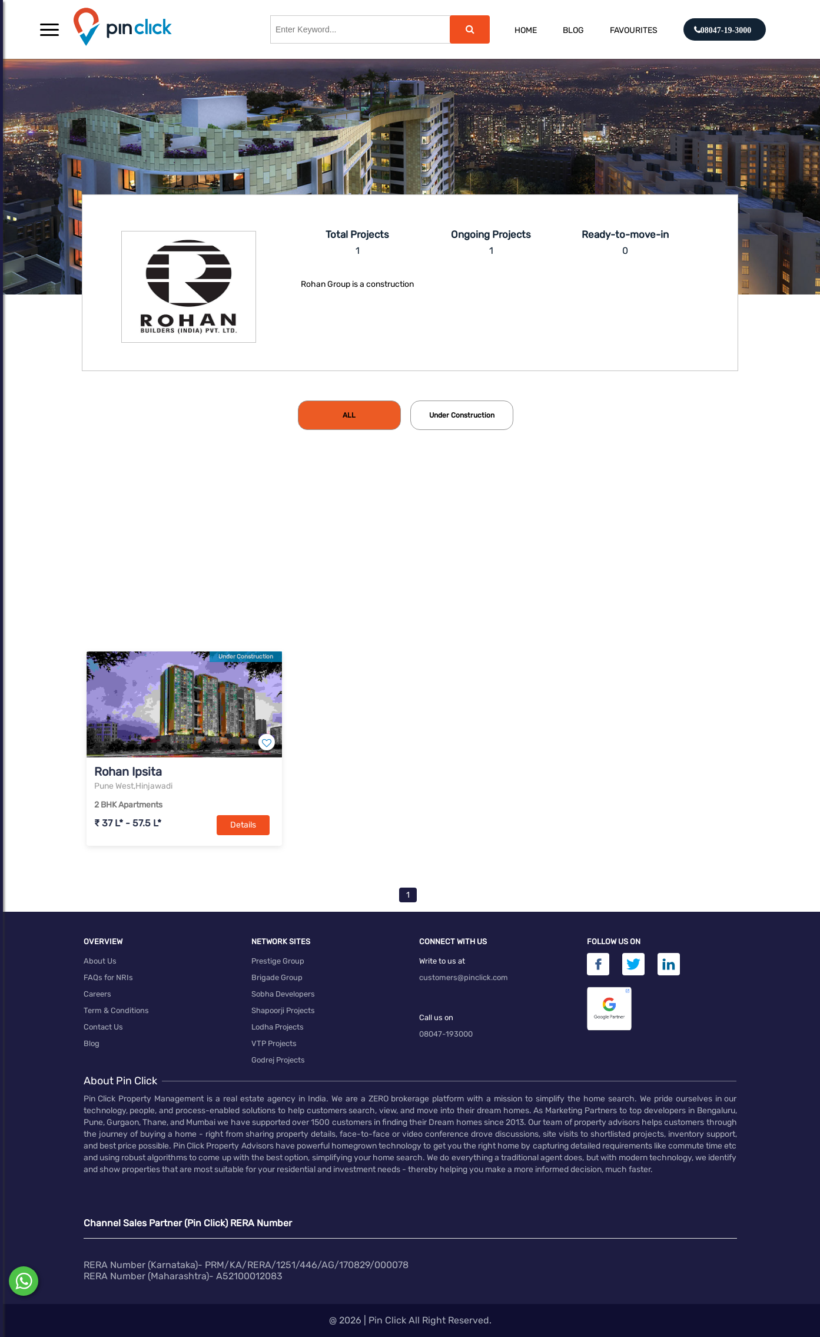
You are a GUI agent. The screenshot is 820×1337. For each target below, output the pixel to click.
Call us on (436, 1017)
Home (525, 30)
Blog (573, 30)
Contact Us (103, 1026)
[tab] (349, 415)
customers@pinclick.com (463, 977)
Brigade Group (277, 977)
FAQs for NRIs (108, 977)
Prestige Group (277, 961)
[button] (49, 29)
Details (243, 825)
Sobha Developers (283, 993)
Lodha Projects (277, 1026)
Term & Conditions (116, 1010)
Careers (97, 993)
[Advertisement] (410, 560)
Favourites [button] (634, 30)
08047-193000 (446, 1034)
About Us (100, 961)
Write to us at (442, 961)
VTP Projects (274, 1043)
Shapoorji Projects (283, 1010)
